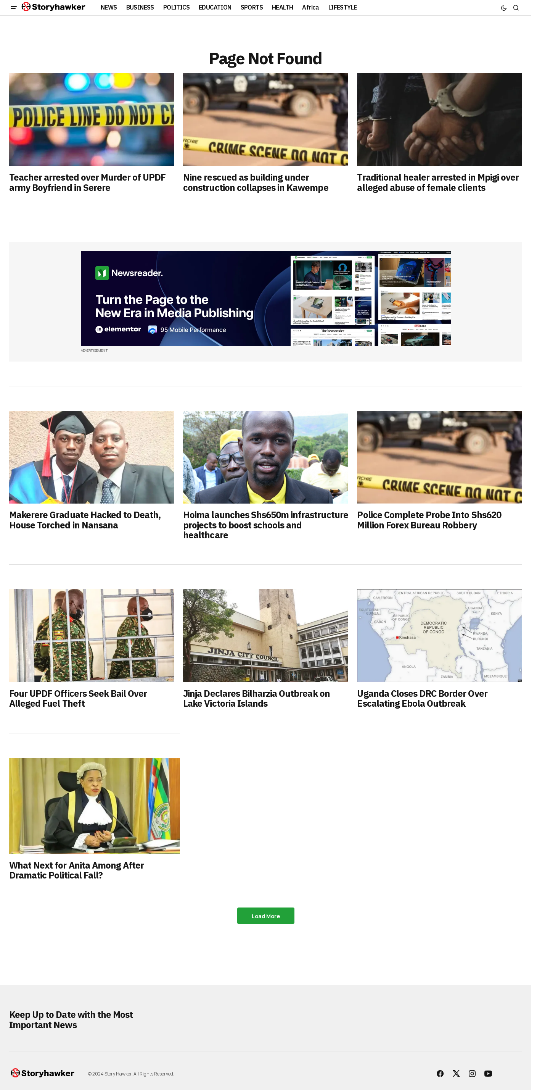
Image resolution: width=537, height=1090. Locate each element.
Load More (266, 916)
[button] (13, 7)
